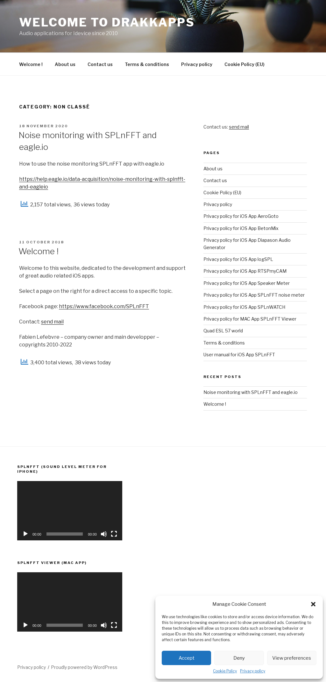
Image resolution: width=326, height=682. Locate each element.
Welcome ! (31, 64)
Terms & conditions (147, 64)
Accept (187, 658)
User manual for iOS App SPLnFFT (239, 354)
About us (65, 64)
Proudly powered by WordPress (84, 667)
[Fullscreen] (114, 534)
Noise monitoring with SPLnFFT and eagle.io (250, 392)
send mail (52, 322)
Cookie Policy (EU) (244, 64)
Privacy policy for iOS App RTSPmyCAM (245, 271)
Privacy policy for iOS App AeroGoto (241, 216)
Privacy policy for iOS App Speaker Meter (246, 283)
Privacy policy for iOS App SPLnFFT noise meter (254, 295)
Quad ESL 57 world (223, 330)
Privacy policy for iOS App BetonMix (241, 228)
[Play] (25, 534)
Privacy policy (252, 671)
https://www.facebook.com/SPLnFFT (104, 306)
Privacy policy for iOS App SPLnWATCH (244, 307)
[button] (313, 604)
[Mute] (104, 534)
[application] (69, 510)
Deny (239, 658)
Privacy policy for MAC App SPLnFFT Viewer (249, 319)
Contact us (100, 64)
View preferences (291, 658)
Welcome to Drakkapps (107, 22)
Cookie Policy (225, 671)
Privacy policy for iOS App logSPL (238, 259)
